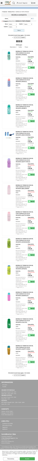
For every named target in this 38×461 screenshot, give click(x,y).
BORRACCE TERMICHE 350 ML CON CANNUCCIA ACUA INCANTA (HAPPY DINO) (24, 347)
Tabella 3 (6, 26)
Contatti (4, 386)
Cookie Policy (4, 454)
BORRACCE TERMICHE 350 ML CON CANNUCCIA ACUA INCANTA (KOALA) (24, 79)
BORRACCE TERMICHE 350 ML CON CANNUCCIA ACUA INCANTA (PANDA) (24, 52)
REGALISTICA (11, 21)
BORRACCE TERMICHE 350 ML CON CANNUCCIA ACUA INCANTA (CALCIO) (24, 320)
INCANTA (18, 61)
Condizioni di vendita (7, 424)
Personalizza (10, 458)
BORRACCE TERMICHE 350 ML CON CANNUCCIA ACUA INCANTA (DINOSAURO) (24, 240)
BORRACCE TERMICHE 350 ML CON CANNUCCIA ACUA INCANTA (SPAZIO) (24, 266)
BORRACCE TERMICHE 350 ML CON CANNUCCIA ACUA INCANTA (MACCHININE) (24, 133)
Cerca (6, 18)
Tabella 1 (21, 24)
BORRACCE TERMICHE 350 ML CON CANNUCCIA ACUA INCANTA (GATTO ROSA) (24, 213)
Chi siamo (4, 384)
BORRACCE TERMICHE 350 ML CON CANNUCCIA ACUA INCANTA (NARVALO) (24, 293)
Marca (6, 24)
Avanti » (23, 37)
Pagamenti (5, 427)
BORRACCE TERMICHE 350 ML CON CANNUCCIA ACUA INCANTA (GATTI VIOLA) (24, 159)
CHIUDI (36, 451)
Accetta (27, 458)
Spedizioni (4, 429)
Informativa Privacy (7, 425)
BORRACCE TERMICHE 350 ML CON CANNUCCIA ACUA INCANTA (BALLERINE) (24, 186)
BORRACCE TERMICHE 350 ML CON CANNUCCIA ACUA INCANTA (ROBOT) (24, 106)
